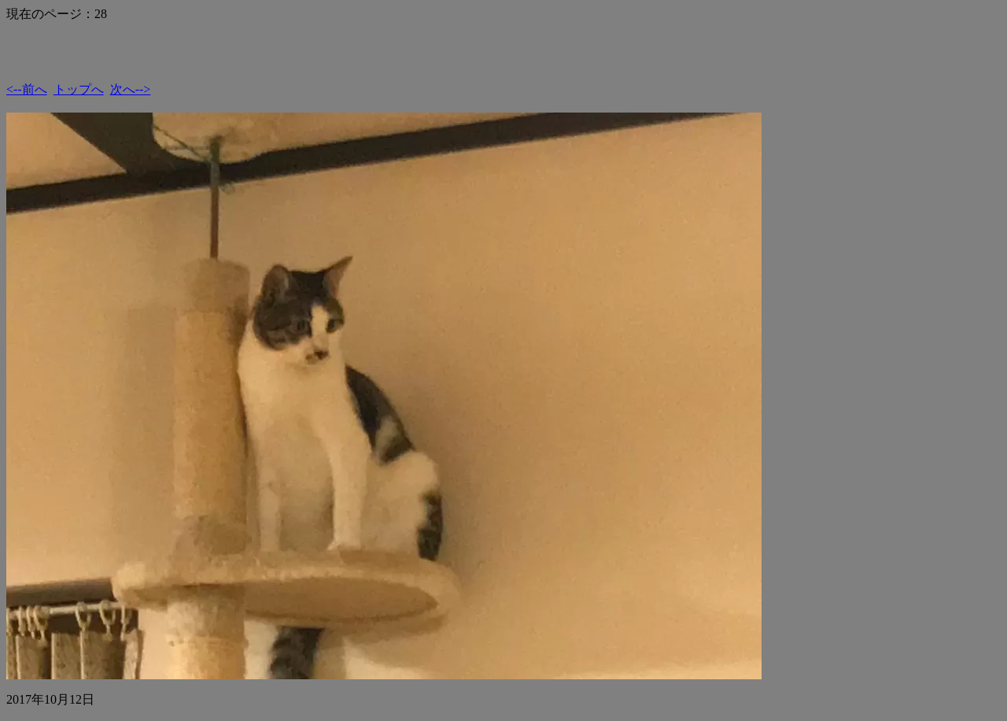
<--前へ (26, 89)
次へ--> (130, 89)
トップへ (78, 89)
